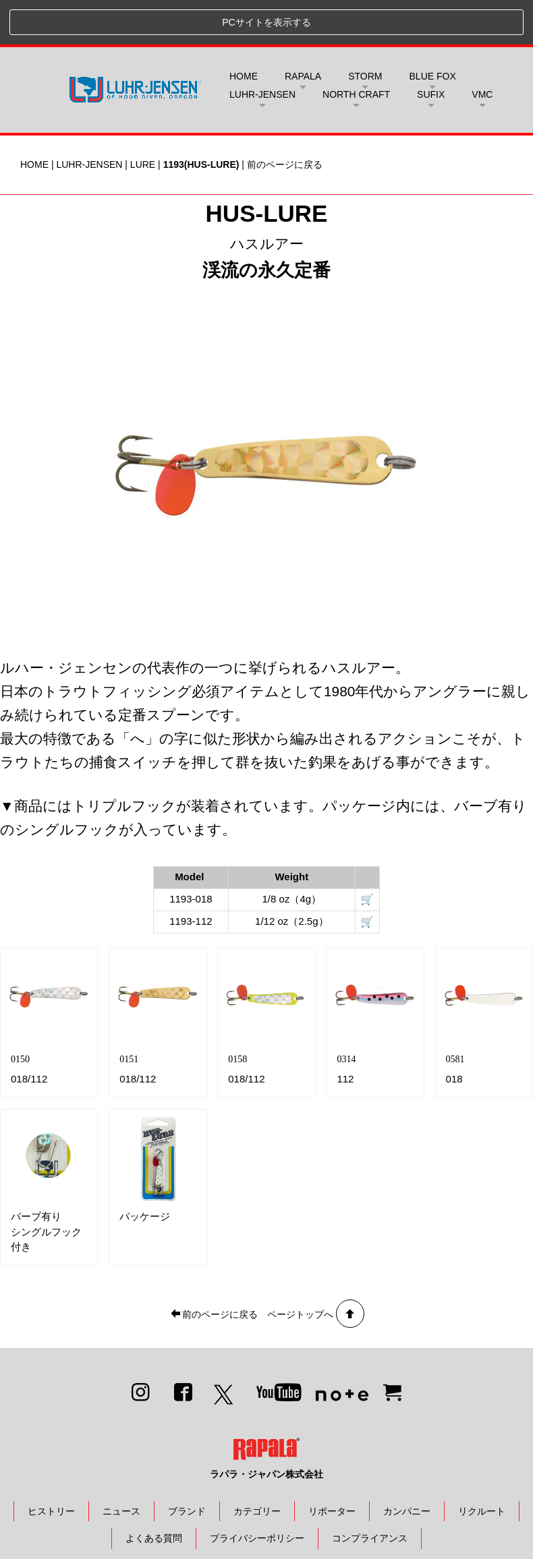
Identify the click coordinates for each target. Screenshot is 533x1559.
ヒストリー (51, 1466)
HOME (243, 31)
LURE (142, 120)
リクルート (481, 1466)
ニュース (121, 1466)
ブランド (187, 1466)
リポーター (332, 1466)
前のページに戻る (284, 120)
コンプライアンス (370, 1493)
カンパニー (406, 1466)
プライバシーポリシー (257, 1493)
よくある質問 (153, 1493)
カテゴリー (257, 1466)
